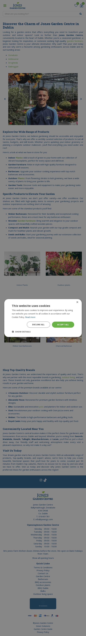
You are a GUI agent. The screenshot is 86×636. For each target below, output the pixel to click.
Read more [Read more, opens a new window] (30, 317)
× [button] (77, 302)
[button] (21, 331)
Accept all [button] (63, 324)
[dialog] (43, 318)
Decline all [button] (37, 324)
